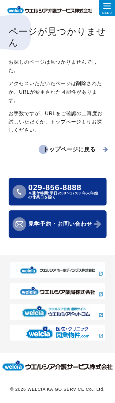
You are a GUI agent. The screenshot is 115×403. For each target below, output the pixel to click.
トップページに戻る (69, 149)
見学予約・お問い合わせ (60, 224)
